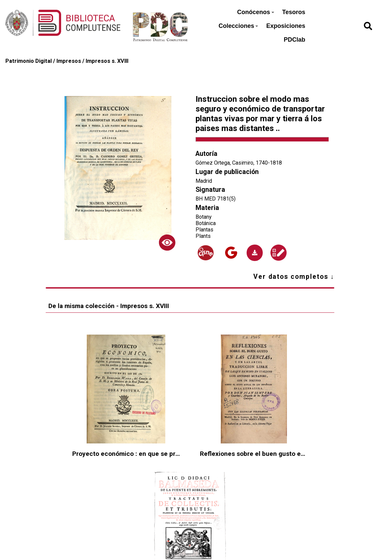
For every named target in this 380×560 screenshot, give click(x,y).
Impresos (68, 61)
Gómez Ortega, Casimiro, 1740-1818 (239, 163)
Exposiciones (285, 26)
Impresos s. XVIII (107, 61)
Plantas (204, 229)
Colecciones (238, 26)
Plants (203, 236)
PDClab (294, 39)
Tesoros (293, 12)
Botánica (206, 223)
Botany (204, 217)
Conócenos (255, 12)
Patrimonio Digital (28, 61)
